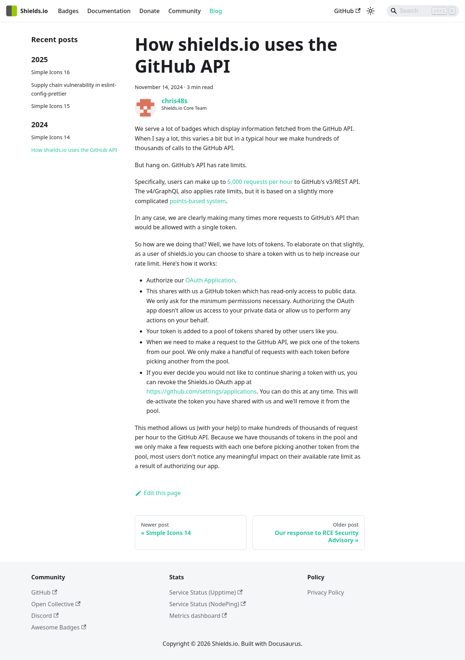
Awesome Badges (58, 627)
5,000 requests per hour (260, 182)
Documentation (108, 11)
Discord (44, 616)
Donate (149, 11)
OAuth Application (210, 280)
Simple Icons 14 (50, 137)
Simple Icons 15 (50, 105)
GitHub (347, 11)
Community (184, 11)
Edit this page (158, 493)
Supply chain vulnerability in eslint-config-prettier (73, 89)
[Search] (423, 11)
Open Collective (56, 604)
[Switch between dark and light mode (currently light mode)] (370, 11)
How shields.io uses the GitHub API (74, 149)
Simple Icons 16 (50, 72)
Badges (68, 11)
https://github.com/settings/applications (201, 391)
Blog (216, 11)
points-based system (198, 201)
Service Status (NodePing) (207, 604)
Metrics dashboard (198, 616)
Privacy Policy (325, 592)
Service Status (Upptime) (206, 592)
